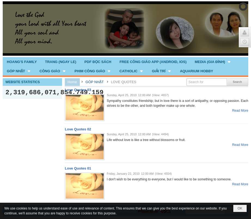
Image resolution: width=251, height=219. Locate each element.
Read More (240, 110)
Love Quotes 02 (78, 129)
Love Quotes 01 (78, 168)
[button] (213, 61)
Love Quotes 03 (78, 90)
